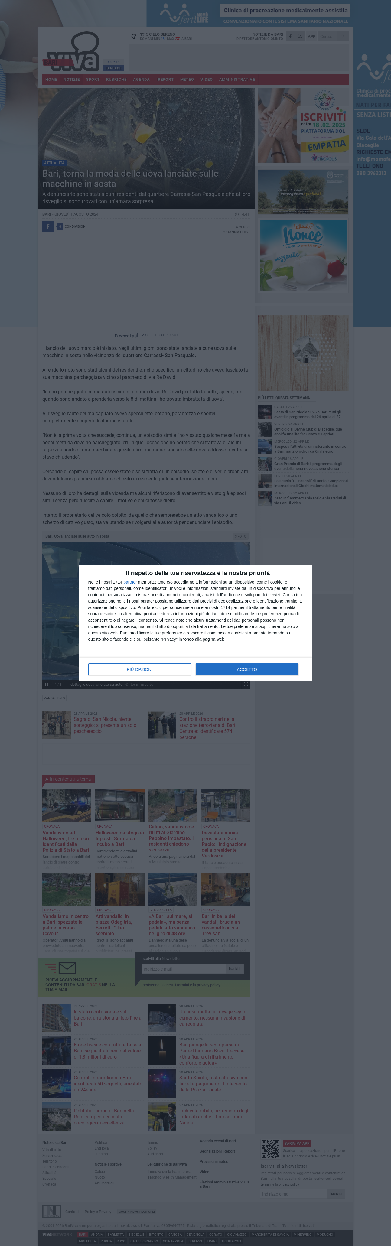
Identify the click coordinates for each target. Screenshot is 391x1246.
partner (130, 582)
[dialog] (195, 623)
